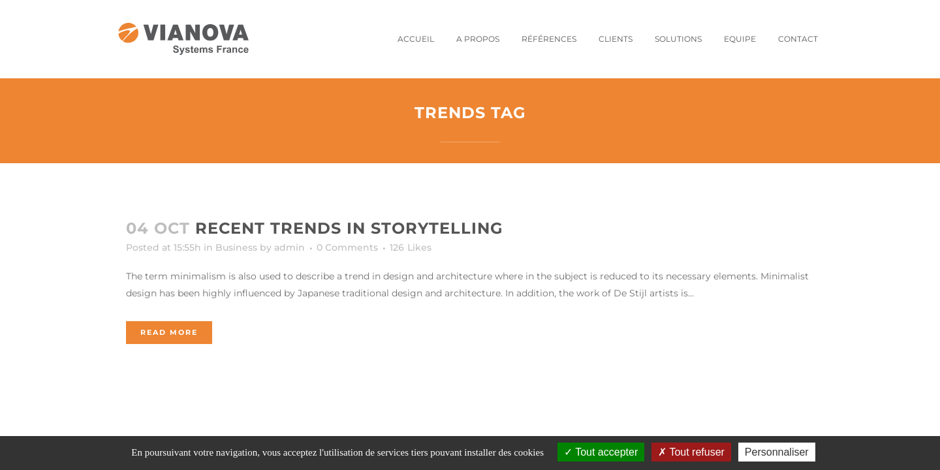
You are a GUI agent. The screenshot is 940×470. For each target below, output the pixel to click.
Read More (169, 332)
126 (410, 247)
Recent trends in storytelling (349, 228)
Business (236, 247)
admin (289, 247)
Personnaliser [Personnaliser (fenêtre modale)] (777, 452)
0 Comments (347, 247)
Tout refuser (691, 452)
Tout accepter (601, 452)
